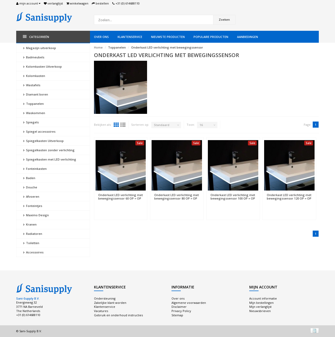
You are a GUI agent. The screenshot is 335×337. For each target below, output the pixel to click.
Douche (30, 187)
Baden (29, 178)
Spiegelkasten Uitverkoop (43, 141)
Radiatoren (32, 234)
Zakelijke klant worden (110, 303)
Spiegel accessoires (39, 131)
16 (201, 125)
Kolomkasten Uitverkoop (42, 66)
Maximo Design (36, 215)
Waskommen (34, 113)
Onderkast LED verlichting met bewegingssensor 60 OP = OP (120, 196)
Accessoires (33, 252)
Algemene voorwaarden (188, 303)
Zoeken (224, 19)
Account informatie (263, 298)
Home (98, 47)
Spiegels (31, 122)
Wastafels (31, 85)
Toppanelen (33, 104)
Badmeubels (33, 57)
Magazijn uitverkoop (39, 48)
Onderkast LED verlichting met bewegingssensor (167, 47)
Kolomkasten (34, 76)
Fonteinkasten (35, 169)
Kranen (30, 224)
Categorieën (36, 37)
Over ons (101, 37)
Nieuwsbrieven (260, 311)
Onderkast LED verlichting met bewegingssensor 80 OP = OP (176, 196)
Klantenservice (130, 37)
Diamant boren (35, 94)
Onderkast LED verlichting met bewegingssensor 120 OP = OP (289, 196)
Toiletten (31, 243)
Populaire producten (211, 37)
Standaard (161, 125)
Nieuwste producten (168, 37)
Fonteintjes (32, 206)
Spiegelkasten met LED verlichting (49, 159)
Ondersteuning (104, 298)
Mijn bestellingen (261, 303)
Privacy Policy (181, 311)
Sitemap (177, 315)
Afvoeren (31, 196)
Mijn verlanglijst (260, 307)
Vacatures (101, 311)
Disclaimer (179, 307)
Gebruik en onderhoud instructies (118, 315)
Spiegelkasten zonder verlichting (49, 150)
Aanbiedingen (247, 37)
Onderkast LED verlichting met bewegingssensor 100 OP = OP (233, 196)
